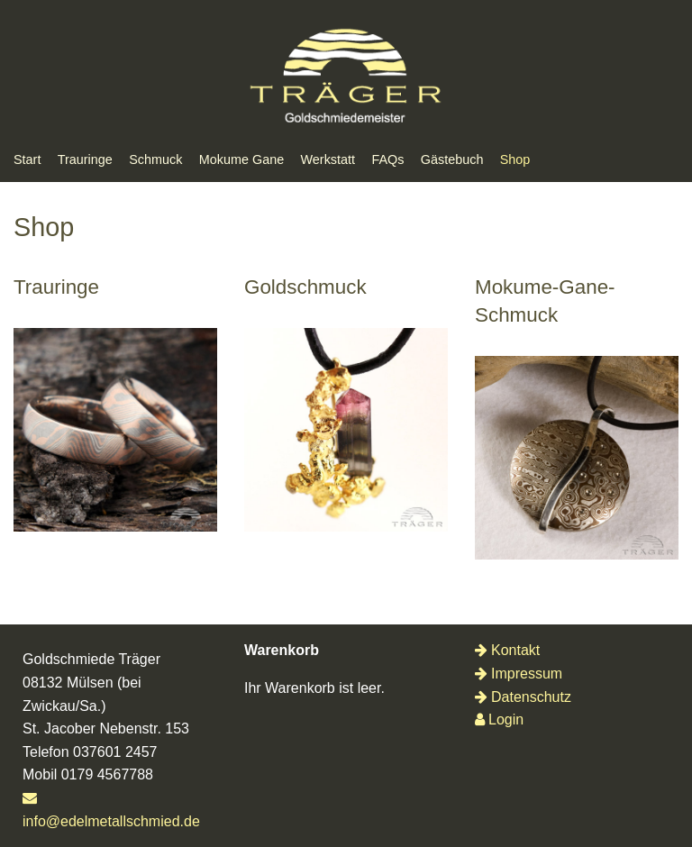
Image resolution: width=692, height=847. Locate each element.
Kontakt (507, 650)
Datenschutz (523, 697)
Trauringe (85, 159)
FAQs (387, 159)
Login (499, 719)
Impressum (518, 673)
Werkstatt (328, 159)
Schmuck (155, 159)
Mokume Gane (241, 159)
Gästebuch (452, 159)
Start (27, 159)
